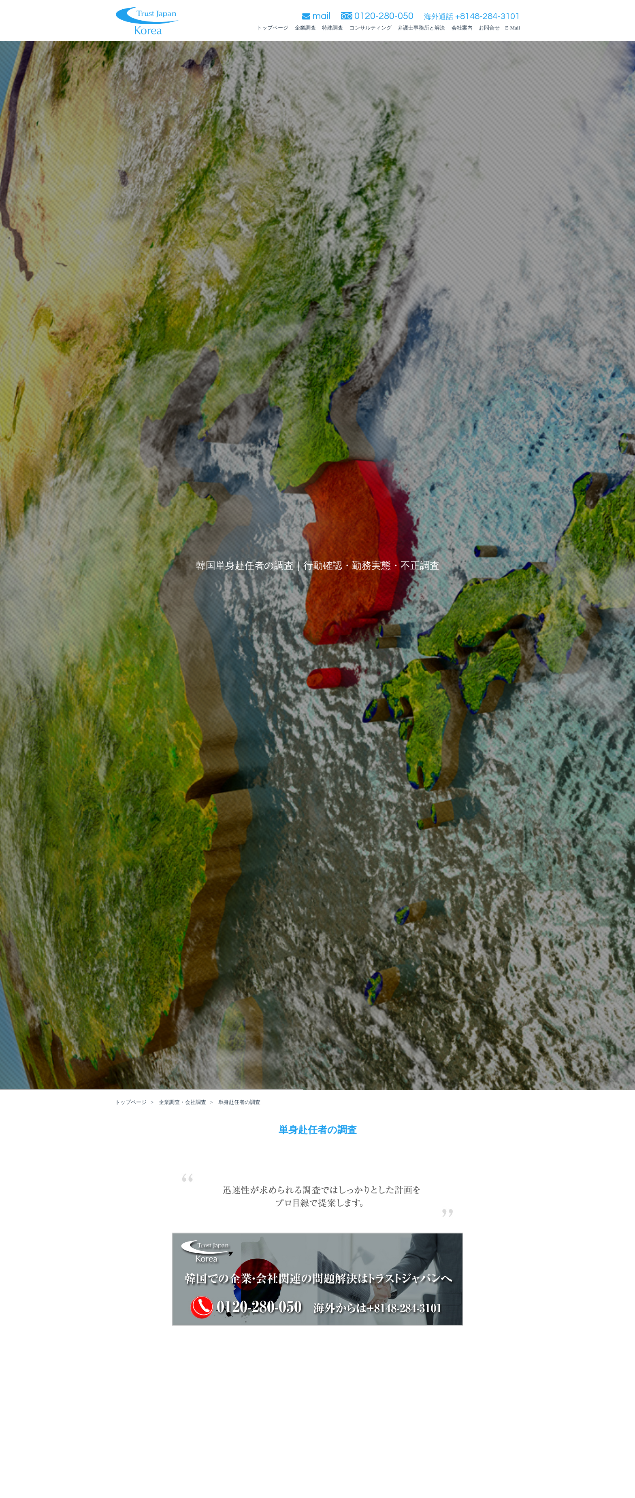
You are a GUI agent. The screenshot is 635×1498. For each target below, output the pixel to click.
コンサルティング (370, 28)
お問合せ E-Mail (499, 28)
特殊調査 (332, 28)
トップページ (272, 28)
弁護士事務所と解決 (421, 28)
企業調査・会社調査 (182, 1102)
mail (316, 16)
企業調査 (305, 28)
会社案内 (462, 28)
